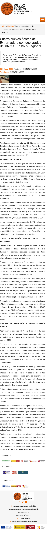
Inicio (4, 26)
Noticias (10, 26)
